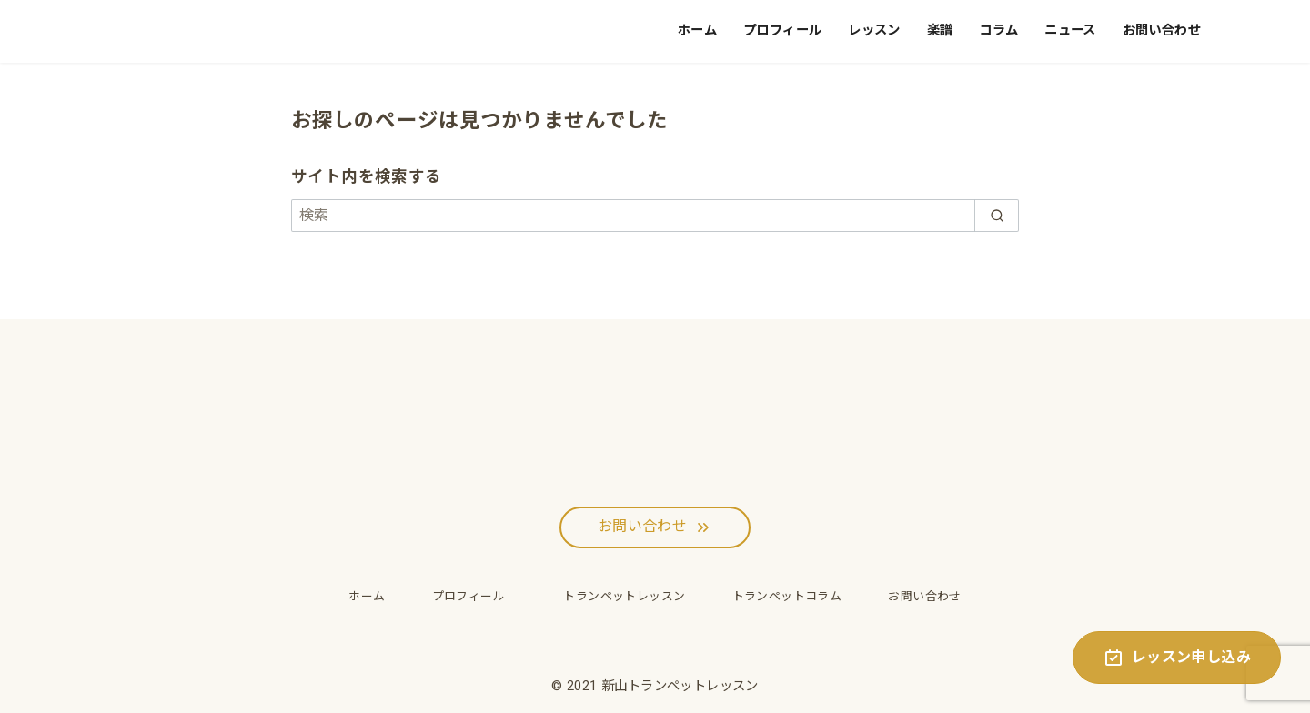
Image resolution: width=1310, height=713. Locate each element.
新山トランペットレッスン (680, 686)
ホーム (697, 30)
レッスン (874, 30)
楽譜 (940, 30)
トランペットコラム (787, 596)
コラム (998, 30)
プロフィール (782, 30)
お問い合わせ (1162, 30)
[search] (996, 215)
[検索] (655, 215)
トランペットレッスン (618, 596)
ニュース (1070, 30)
